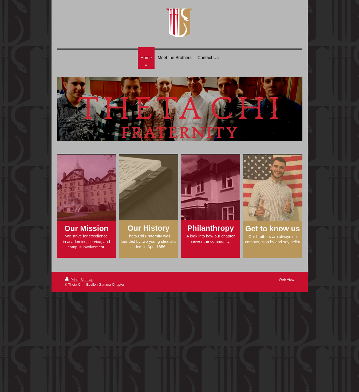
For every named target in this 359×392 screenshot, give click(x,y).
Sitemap (86, 280)
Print (72, 280)
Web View (286, 279)
